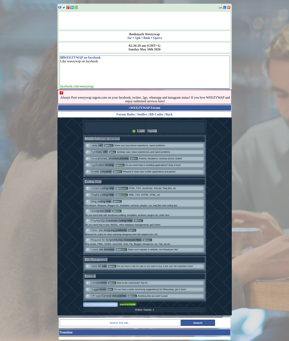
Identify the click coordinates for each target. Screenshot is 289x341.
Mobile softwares (101, 171)
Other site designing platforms (109, 230)
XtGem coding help (102, 188)
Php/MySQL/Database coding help (111, 220)
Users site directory (102, 249)
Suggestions (98, 289)
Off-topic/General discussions (108, 295)
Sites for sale (98, 266)
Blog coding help (101, 201)
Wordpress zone (100, 210)
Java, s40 (97, 145)
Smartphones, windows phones (109, 158)
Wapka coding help (102, 194)
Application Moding (102, 165)
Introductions (98, 282)
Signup (152, 130)
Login (141, 130)
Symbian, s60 (99, 151)
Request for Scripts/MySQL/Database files (116, 239)
